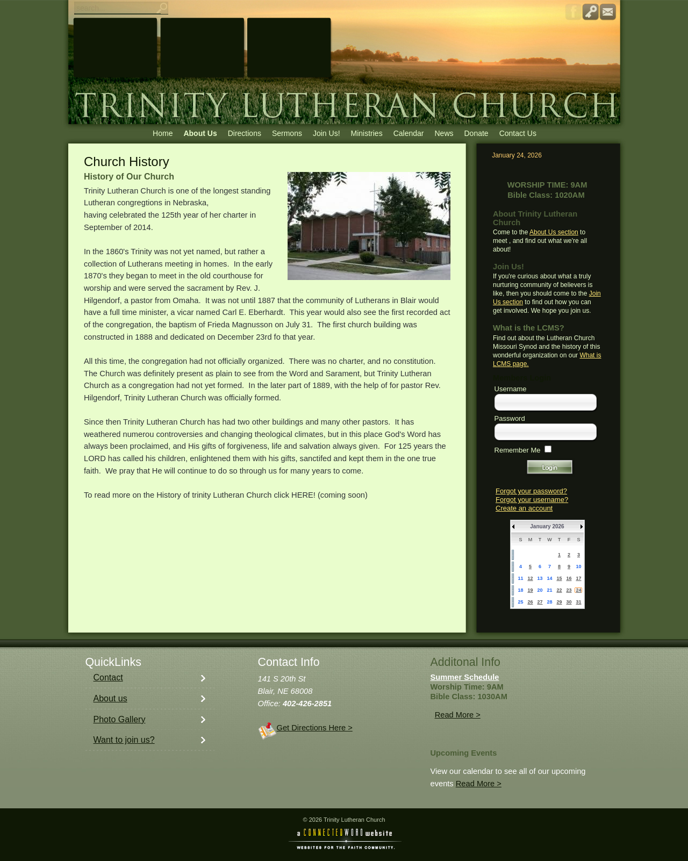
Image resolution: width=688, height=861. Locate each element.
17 (578, 578)
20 (539, 590)
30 (568, 602)
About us (110, 698)
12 (530, 578)
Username (510, 389)
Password (509, 418)
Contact (108, 677)
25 (520, 602)
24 (578, 590)
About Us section (553, 232)
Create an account (524, 508)
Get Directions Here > (315, 727)
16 (568, 578)
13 (539, 578)
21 (549, 590)
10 (578, 566)
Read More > (458, 715)
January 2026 (547, 526)
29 (559, 602)
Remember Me (517, 450)
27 (539, 602)
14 (549, 578)
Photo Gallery (120, 719)
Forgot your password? (531, 491)
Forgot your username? (532, 500)
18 (520, 590)
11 (520, 578)
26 (530, 602)
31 (578, 602)
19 (530, 590)
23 (568, 590)
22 (559, 590)
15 (559, 578)
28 (549, 602)
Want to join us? (124, 739)
